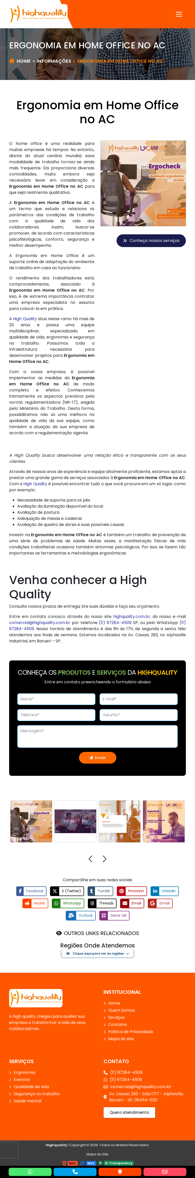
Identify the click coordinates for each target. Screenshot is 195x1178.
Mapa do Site (97, 1154)
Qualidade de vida (31, 1086)
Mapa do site (121, 1038)
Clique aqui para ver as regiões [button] (95, 953)
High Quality (25, 319)
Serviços (116, 1017)
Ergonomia (24, 1072)
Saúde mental (27, 1101)
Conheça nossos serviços (151, 240)
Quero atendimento (129, 1112)
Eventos (22, 1079)
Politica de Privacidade (130, 1031)
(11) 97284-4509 (115, 623)
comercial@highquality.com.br (39, 623)
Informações (54, 61)
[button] (90, 859)
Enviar (97, 757)
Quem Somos (121, 1010)
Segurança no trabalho (37, 1093)
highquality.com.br (131, 616)
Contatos (117, 1024)
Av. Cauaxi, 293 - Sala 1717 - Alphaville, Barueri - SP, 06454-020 (144, 1097)
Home (20, 61)
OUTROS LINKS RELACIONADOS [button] (101, 933)
